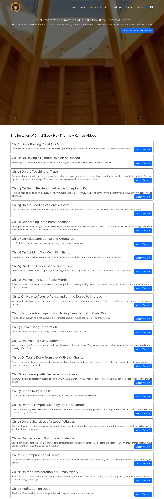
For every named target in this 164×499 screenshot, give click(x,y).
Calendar (118, 7)
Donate (129, 7)
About (83, 7)
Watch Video (143, 149)
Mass (107, 7)
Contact (141, 7)
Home (74, 7)
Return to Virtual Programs (137, 34)
